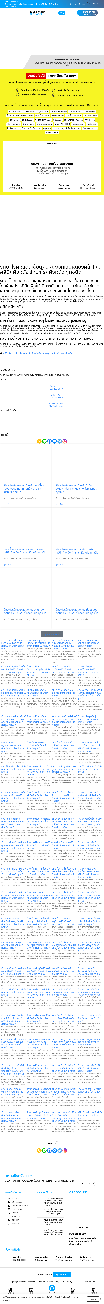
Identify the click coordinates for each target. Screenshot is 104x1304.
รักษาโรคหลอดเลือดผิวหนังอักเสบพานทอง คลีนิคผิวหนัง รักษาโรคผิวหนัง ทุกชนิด (88, 873)
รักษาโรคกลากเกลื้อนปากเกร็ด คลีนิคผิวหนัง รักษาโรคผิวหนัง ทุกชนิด (12, 1091)
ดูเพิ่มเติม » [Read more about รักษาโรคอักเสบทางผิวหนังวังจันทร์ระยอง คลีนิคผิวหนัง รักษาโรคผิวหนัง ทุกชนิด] (59, 504)
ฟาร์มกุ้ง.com (27, 115)
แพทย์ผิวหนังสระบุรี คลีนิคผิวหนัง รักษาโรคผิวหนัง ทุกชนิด (89, 769)
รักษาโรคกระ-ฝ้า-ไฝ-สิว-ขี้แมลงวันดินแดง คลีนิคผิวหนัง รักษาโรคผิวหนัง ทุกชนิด (13, 644)
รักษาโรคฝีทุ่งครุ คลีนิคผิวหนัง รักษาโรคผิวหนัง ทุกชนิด (63, 692)
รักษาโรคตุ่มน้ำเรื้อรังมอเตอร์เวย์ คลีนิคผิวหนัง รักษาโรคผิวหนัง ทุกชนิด (64, 945)
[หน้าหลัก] (10, 1290)
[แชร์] (73, 1290)
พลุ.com (47, 128)
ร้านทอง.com (29, 124)
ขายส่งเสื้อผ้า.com (43, 119)
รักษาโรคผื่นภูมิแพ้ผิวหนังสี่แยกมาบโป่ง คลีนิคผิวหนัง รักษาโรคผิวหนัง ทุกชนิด (64, 797)
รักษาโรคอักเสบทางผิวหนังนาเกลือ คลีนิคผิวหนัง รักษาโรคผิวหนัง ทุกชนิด (77, 551)
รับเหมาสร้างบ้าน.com (31, 128)
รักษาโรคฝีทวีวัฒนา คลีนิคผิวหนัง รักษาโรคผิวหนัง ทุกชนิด (13, 992)
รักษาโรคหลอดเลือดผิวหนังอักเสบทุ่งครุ (32, 353)
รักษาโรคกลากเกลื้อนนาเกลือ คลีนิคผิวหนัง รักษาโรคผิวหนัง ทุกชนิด (89, 921)
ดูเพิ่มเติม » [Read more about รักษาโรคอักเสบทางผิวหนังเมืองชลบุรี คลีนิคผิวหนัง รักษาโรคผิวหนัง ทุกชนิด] (59, 625)
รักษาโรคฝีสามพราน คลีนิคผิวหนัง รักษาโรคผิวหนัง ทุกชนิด (37, 745)
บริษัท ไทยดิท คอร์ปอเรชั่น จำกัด (52, 163)
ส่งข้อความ (85, 1257)
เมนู (31, 1293)
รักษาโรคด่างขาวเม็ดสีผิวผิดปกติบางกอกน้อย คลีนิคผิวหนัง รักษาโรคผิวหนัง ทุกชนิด (39, 1043)
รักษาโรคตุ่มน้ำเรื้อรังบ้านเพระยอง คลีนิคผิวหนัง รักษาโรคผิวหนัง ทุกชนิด (63, 895)
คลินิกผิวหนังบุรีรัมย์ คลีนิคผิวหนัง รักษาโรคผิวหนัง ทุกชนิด (88, 643)
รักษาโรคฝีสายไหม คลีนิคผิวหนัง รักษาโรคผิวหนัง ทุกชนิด (89, 1091)
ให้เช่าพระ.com (13, 128)
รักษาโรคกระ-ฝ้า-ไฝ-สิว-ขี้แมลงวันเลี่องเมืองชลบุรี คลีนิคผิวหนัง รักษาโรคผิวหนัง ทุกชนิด (13, 720)
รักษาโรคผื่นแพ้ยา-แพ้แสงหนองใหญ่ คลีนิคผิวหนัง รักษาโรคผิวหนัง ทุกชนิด (64, 1091)
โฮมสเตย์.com (78, 124)
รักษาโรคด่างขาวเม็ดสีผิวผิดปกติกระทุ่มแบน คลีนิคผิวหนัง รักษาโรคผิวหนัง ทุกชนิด (39, 993)
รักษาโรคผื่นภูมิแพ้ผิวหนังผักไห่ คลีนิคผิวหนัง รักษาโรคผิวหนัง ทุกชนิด (39, 971)
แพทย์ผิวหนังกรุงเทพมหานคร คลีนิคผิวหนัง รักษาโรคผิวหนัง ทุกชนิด (12, 747)
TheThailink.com (88, 188)
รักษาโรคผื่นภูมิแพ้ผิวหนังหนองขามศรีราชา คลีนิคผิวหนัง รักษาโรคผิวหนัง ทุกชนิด (13, 797)
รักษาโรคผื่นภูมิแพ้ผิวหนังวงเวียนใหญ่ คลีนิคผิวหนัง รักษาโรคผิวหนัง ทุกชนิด (13, 692)
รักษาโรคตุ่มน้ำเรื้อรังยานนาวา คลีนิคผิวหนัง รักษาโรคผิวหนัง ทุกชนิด (89, 845)
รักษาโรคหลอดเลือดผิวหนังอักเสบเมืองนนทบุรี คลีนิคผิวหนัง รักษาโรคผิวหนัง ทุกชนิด (39, 896)
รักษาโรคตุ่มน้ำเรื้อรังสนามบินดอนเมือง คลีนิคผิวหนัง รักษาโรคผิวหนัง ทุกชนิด (39, 1091)
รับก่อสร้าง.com (76, 111)
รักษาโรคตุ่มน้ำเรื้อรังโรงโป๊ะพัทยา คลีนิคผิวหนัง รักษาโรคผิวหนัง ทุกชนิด (89, 992)
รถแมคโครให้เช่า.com (73, 119)
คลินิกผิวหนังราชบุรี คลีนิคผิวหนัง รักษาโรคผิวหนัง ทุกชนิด (89, 1115)
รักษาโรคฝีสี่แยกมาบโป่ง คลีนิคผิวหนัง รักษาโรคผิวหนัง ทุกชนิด (38, 1018)
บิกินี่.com (57, 119)
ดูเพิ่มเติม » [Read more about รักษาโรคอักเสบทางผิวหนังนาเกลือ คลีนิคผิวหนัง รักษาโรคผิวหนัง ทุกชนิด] (59, 565)
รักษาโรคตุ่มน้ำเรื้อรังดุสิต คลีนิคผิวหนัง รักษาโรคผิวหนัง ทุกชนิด (89, 1068)
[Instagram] (64, 441)
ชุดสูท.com (58, 128)
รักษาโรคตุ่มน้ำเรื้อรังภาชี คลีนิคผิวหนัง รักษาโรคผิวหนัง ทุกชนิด (38, 821)
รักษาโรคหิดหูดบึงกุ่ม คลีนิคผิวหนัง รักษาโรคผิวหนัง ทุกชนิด (88, 719)
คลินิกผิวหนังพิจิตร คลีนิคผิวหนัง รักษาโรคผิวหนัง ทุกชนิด (53, 1222)
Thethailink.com (64, 188)
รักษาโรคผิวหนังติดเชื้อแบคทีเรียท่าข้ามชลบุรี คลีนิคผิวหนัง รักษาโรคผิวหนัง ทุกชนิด (12, 1019)
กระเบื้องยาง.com (73, 115)
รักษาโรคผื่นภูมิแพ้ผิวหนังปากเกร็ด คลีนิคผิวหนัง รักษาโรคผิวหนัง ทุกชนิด (64, 1018)
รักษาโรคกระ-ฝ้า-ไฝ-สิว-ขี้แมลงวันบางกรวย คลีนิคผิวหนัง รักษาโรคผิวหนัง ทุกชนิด (89, 694)
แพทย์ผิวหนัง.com (59, 111)
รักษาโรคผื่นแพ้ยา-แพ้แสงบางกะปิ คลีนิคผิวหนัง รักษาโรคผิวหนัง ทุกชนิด (13, 971)
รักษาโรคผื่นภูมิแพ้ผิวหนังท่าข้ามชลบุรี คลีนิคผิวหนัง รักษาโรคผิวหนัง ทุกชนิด (54, 1232)
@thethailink (40, 188)
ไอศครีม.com (13, 115)
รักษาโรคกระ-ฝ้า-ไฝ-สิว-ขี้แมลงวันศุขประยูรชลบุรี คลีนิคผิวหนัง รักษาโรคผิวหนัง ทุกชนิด (13, 1043)
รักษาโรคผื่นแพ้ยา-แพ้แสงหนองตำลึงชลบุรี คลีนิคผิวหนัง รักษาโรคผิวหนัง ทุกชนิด (89, 946)
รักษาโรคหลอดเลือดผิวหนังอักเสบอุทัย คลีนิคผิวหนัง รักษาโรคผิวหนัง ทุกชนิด (13, 923)
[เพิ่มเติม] (94, 1290)
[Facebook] (49, 441)
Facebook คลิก (56, 403)
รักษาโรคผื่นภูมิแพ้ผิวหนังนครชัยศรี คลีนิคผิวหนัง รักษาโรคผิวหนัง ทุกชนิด (13, 669)
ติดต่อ (52, 1292)
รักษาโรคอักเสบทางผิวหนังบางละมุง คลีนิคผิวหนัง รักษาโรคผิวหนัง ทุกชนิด (25, 611)
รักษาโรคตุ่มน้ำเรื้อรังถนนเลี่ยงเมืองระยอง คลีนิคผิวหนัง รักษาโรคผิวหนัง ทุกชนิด (64, 873)
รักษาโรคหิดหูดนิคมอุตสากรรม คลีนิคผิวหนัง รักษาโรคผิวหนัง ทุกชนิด (64, 769)
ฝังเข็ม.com (14, 119)
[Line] (44, 441)
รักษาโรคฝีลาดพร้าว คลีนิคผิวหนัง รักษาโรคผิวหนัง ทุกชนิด (39, 845)
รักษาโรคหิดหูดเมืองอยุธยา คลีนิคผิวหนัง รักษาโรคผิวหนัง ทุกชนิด (38, 719)
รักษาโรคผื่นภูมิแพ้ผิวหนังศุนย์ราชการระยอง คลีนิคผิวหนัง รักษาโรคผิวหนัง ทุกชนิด (64, 1043)
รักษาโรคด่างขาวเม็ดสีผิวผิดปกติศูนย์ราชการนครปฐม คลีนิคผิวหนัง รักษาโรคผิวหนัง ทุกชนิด (13, 1069)
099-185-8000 (89, 14)
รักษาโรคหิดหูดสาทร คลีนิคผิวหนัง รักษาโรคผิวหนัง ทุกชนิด (37, 1068)
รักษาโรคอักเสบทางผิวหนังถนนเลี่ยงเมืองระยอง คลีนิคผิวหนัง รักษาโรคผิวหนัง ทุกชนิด (24, 488)
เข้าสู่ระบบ (81, 4)
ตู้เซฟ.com (43, 111)
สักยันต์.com (27, 119)
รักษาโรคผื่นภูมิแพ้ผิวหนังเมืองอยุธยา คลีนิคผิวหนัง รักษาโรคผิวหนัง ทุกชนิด (53, 1211)
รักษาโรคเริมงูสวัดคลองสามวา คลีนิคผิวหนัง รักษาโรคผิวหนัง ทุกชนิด (39, 1115)
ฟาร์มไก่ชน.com (42, 115)
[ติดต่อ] (52, 1288)
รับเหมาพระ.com (89, 128)
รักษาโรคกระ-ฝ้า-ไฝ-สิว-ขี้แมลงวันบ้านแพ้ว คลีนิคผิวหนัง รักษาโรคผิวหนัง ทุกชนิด (64, 720)
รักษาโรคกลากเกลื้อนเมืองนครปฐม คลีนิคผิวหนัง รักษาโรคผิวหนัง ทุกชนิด (39, 921)
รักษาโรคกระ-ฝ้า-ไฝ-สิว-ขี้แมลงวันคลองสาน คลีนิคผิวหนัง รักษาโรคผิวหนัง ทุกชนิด (39, 770)
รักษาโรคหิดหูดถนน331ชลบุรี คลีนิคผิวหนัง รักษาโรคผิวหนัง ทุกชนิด (89, 671)
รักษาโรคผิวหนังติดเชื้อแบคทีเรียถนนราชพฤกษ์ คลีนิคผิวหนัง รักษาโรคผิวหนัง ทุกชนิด (88, 747)
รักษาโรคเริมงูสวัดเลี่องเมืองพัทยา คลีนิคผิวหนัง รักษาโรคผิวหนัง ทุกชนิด (38, 643)
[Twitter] (59, 441)
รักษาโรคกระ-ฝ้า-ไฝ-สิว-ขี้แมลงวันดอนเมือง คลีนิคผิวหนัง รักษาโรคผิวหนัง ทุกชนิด (54, 1202)
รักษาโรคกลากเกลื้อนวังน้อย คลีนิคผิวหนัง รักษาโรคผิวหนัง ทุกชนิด (63, 669)
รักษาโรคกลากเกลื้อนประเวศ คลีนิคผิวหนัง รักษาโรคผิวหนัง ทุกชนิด (89, 971)
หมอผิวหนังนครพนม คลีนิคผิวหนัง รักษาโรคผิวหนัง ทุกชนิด (37, 692)
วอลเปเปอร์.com (16, 111)
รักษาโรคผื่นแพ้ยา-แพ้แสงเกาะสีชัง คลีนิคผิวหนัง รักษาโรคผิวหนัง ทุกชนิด (13, 871)
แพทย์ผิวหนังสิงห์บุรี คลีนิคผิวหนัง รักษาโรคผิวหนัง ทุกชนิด (12, 945)
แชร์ (72, 1293)
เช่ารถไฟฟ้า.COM (62, 124)
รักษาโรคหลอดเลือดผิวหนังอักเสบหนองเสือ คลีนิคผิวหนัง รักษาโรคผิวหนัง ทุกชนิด (12, 823)
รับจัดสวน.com (90, 115)
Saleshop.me (52, 132)
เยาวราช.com (31, 111)
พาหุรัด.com (91, 124)
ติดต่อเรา (73, 4)
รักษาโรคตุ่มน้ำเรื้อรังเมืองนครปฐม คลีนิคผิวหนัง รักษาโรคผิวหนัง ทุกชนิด (89, 821)
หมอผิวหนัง (55, 353)
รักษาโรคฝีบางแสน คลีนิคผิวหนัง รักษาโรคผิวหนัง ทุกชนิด (89, 1018)
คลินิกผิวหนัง (9, 353)
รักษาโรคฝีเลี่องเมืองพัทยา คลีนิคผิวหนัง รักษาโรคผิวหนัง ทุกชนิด (39, 795)
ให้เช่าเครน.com (14, 124)
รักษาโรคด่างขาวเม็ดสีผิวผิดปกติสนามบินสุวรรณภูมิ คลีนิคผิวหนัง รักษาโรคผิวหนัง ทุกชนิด (64, 1116)
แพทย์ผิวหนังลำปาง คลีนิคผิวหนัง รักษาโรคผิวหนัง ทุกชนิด (13, 769)
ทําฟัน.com (90, 119)
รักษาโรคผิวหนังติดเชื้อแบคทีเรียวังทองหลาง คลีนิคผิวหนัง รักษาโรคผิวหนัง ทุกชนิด (63, 823)
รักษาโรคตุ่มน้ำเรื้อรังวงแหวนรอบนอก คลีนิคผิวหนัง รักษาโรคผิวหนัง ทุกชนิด (89, 896)
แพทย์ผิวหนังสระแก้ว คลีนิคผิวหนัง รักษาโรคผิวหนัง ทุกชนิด (63, 971)
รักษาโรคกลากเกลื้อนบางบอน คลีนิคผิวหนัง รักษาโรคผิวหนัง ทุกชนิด (38, 871)
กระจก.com (90, 111)
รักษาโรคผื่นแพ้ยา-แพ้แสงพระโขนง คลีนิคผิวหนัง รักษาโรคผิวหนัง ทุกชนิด (39, 945)
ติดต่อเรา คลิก (89, 11)
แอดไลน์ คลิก (40, 185)
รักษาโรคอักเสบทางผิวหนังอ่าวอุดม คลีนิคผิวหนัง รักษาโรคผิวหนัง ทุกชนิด (25, 551)
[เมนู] (31, 1290)
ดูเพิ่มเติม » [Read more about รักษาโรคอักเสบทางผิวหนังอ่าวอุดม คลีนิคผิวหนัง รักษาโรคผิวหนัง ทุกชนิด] (7, 565)
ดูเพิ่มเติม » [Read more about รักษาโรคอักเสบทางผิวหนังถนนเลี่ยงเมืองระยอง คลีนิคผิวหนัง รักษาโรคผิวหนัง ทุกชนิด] (7, 504)
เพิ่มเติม (93, 1293)
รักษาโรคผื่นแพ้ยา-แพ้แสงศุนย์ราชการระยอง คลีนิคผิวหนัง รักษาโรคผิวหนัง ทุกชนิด (13, 846)
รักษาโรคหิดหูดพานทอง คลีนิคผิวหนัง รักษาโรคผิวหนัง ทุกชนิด (88, 1042)
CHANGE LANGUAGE (44, 1274)
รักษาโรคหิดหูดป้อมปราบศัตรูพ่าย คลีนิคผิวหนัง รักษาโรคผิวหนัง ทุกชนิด (38, 671)
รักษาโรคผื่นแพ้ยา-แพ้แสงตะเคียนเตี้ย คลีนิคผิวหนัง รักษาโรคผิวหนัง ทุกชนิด (89, 795)
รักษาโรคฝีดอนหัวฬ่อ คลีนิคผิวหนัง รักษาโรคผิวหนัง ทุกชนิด (63, 992)
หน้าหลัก (10, 1293)
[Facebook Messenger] (54, 441)
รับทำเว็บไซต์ (88, 185)
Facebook (64, 185)
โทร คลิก (16, 185)
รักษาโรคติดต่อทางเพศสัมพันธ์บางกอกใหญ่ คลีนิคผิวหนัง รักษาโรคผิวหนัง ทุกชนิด (63, 644)
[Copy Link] (39, 441)
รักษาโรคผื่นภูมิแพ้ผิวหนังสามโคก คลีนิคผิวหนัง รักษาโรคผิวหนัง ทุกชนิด (64, 1068)
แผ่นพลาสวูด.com (45, 124)
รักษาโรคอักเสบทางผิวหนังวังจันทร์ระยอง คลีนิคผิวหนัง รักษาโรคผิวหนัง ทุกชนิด (76, 488)
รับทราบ (93, 1299)
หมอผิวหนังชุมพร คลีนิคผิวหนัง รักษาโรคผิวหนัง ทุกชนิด (63, 845)
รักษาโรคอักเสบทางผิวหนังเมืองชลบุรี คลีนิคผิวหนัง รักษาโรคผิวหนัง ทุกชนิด (77, 611)
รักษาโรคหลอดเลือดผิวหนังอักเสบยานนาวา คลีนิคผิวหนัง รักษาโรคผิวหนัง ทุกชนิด (12, 1116)
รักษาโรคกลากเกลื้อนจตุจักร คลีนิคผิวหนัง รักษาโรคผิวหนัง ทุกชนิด (63, 921)
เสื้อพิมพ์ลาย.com (72, 128)
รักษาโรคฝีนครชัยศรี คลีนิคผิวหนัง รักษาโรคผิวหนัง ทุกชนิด (63, 745)
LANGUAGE (95, 4)
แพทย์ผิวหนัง (66, 353)
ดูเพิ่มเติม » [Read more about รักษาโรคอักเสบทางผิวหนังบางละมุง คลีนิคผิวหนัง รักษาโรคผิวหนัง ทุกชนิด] (7, 625)
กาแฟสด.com (57, 115)
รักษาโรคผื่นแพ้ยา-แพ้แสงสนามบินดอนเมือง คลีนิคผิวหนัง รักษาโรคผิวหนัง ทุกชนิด (13, 896)
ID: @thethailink (56, 398)
